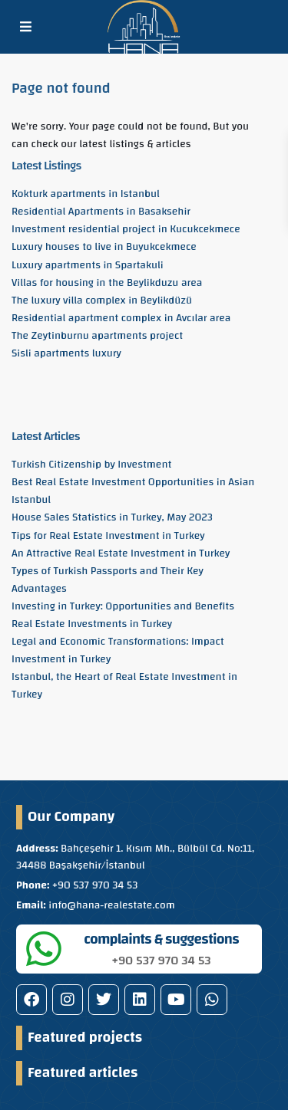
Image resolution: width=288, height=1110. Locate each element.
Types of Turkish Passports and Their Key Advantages (108, 580)
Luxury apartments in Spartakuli (88, 265)
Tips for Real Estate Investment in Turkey (108, 536)
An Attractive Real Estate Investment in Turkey (121, 553)
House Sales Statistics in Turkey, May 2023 (112, 517)
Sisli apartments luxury (66, 353)
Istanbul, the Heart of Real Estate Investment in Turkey (124, 685)
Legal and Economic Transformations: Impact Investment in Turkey (118, 650)
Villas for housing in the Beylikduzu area (107, 283)
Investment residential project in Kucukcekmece (126, 229)
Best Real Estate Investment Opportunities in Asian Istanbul (133, 491)
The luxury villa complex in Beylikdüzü (102, 300)
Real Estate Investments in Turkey (92, 624)
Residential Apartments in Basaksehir (101, 212)
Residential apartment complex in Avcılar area (121, 318)
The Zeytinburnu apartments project (97, 336)
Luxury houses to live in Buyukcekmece (104, 247)
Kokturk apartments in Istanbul (86, 194)
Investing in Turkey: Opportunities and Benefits (123, 606)
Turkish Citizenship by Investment (91, 465)
